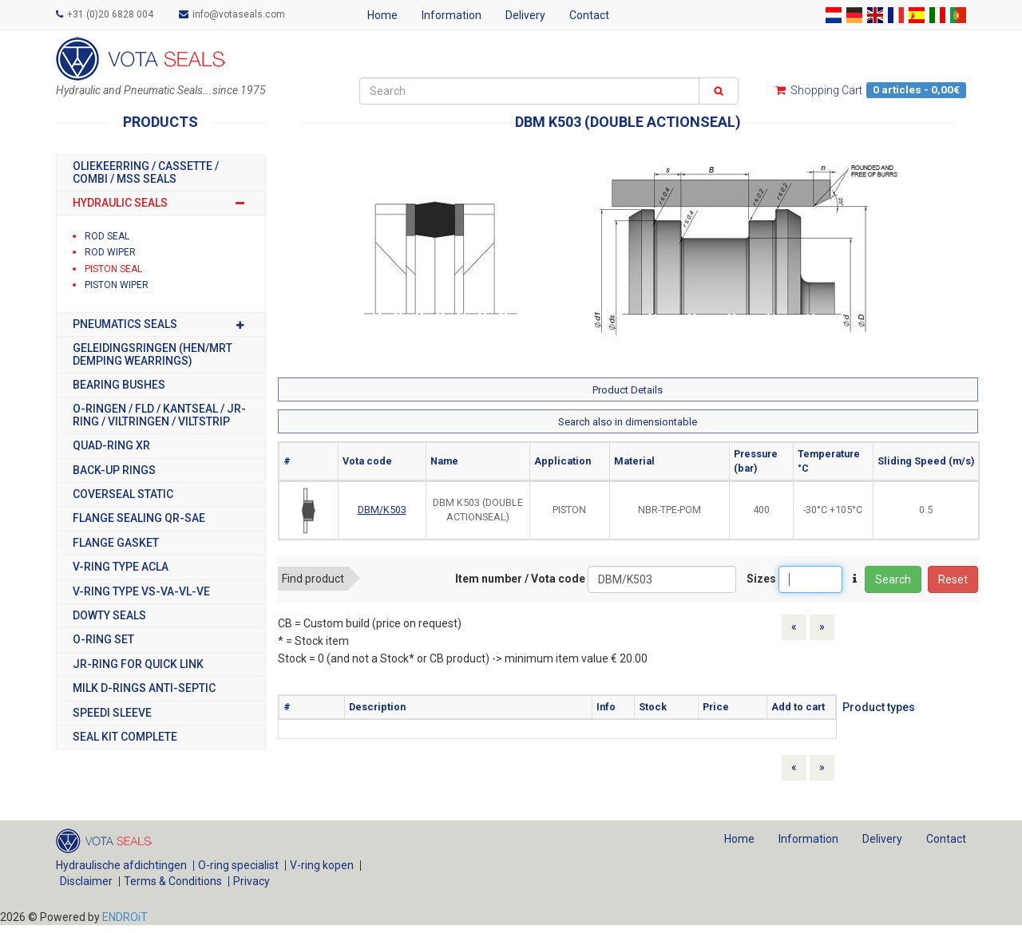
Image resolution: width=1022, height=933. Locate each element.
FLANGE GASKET (116, 543)
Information (451, 15)
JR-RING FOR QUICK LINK (138, 664)
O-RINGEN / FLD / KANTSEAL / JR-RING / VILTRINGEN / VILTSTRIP (159, 415)
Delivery (525, 15)
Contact (589, 15)
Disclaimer (86, 881)
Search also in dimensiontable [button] (627, 422)
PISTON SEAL (113, 269)
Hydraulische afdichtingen (121, 865)
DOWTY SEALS (109, 616)
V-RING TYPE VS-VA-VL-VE (141, 592)
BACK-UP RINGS (114, 470)
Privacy (251, 881)
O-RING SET (103, 640)
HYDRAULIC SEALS (161, 203)
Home (382, 15)
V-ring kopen (322, 865)
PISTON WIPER (117, 285)
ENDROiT (125, 917)
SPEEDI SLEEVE (112, 713)
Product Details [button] (627, 390)
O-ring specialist (238, 865)
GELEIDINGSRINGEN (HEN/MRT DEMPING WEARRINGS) (152, 354)
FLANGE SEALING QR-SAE (139, 518)
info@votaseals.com (232, 14)
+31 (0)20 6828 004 (104, 14)
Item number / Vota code (520, 578)
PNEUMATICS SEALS (161, 324)
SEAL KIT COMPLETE (125, 737)
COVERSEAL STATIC (123, 494)
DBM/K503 (382, 510)
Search (893, 579)
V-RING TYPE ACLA (120, 567)
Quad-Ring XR (111, 446)
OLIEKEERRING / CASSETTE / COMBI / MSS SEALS (146, 172)
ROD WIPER (110, 252)
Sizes (761, 578)
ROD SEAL (107, 236)
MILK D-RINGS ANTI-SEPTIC (144, 688)
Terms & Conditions (173, 881)
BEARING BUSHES (119, 385)
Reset (953, 579)
